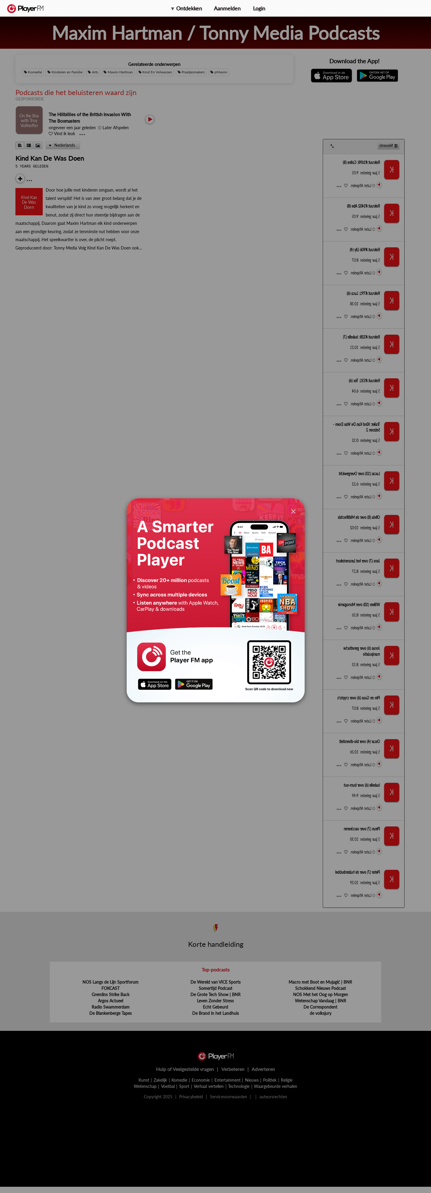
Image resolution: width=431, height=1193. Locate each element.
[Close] (293, 511)
